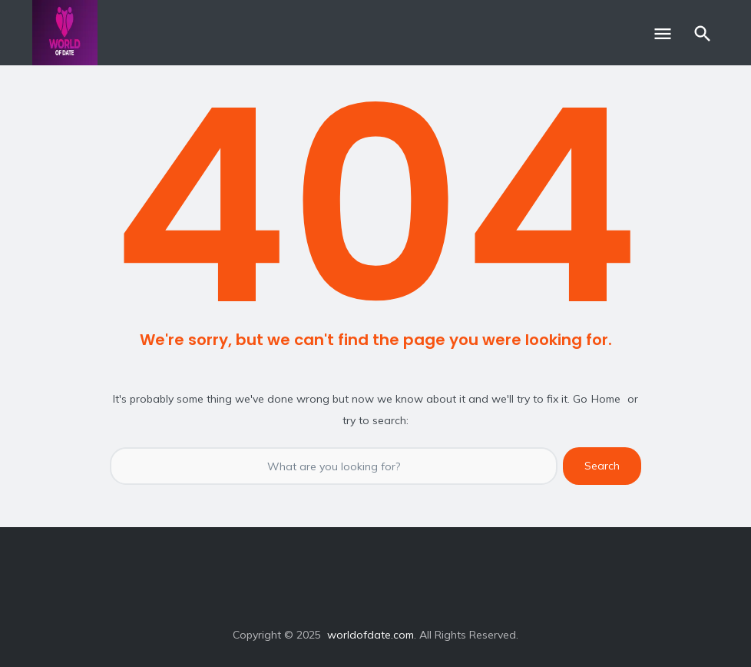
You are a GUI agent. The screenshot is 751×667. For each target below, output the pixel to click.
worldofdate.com (370, 635)
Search (602, 466)
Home (605, 399)
